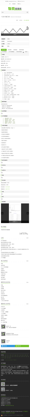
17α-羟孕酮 (3, 313)
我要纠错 (18, 345)
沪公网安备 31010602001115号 (8, 415)
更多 (26, 51)
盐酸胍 (2, 268)
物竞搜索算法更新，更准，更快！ (8, 244)
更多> (27, 237)
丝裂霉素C (3, 275)
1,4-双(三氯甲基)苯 (5, 300)
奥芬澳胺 (3, 277)
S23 (6, 186)
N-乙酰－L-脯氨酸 (4, 311)
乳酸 (2, 285)
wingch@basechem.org (12, 1)
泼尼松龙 (3, 293)
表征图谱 (9, 49)
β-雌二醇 (3, 306)
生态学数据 (4, 51)
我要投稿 (4, 345)
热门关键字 (12, 412)
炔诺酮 (2, 288)
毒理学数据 (21, 49)
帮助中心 (19, 3)
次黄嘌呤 (3, 310)
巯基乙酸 (3, 265)
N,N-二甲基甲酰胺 (4, 267)
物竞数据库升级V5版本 (5, 245)
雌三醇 (2, 297)
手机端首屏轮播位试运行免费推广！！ (9, 252)
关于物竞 (3, 412)
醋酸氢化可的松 (4, 272)
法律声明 (7, 412)
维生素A (2, 292)
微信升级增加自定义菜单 (6, 242)
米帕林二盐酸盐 (4, 315)
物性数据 (15, 49)
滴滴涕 (2, 317)
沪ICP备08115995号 (19, 415)
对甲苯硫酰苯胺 (4, 295)
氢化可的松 (3, 290)
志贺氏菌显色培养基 (5, 255)
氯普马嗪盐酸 (3, 318)
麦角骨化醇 (3, 279)
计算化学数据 (19, 51)
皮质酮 (2, 286)
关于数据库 (25, 411)
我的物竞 (14, 3)
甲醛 (2, 263)
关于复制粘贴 (3, 240)
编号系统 (4, 49)
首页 (17, 20)
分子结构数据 (11, 51)
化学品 (20, 20)
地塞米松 (3, 270)
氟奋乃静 (3, 320)
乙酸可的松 (3, 274)
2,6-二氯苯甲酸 (4, 322)
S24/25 (8, 186)
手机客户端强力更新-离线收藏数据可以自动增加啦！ (11, 254)
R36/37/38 (7, 189)
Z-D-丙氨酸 (3, 257)
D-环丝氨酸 (3, 308)
